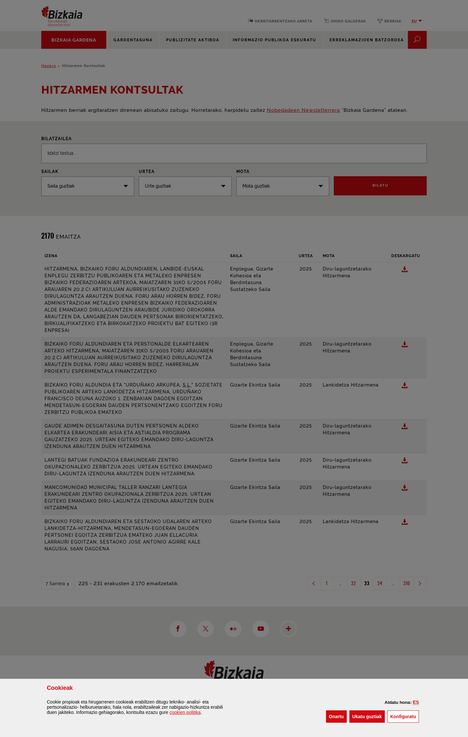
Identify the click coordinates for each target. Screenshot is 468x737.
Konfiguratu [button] (404, 716)
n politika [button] (185, 712)
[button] (416, 702)
